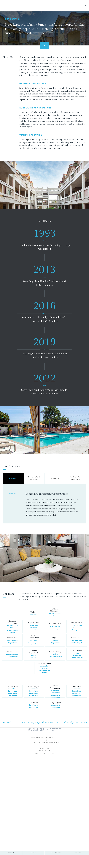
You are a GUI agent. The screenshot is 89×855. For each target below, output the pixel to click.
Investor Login (44, 748)
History (33, 853)
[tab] (13, 478)
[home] (21, 6)
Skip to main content (8, 1)
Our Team (78, 853)
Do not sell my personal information (44, 742)
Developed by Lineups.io (44, 753)
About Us (11, 853)
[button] (85, 6)
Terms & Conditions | (39, 740)
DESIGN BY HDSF (44, 751)
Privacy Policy (52, 740)
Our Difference (56, 853)
